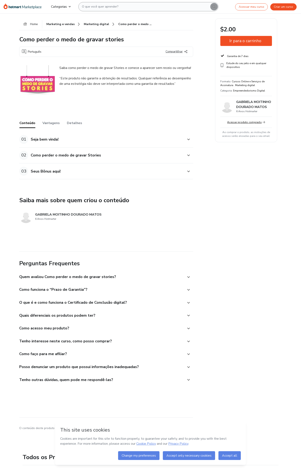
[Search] (214, 6)
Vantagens (51, 123)
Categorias (61, 6)
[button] (101, 139)
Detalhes (74, 123)
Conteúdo (27, 123)
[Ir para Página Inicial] (24, 6)
